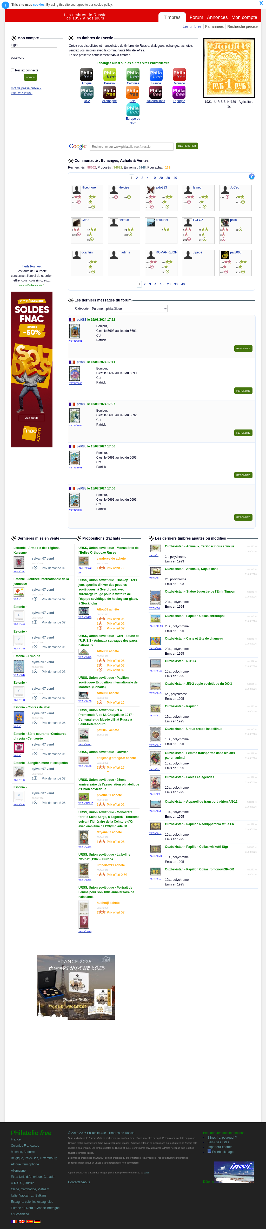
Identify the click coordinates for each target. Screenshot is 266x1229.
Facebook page (221, 1152)
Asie (133, 101)
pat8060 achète (108, 730)
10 (154, 178)
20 (161, 178)
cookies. (39, 4)
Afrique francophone (25, 1164)
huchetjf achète (108, 903)
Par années (214, 26)
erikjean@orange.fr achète (116, 758)
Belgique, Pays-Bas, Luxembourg (34, 1158)
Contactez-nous (79, 1182)
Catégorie (82, 308)
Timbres (172, 17)
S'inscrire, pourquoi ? (222, 1137)
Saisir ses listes (218, 1142)
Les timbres (192, 26)
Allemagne (109, 101)
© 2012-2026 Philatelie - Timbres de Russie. (101, 1133)
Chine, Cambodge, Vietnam (30, 1189)
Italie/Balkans (156, 101)
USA (87, 101)
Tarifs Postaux (31, 266)
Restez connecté (26, 70)
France (156, 83)
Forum (196, 17)
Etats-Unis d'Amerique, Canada (33, 1177)
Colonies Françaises (25, 1145)
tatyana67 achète (109, 832)
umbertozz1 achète (111, 865)
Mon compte (244, 17)
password (17, 57)
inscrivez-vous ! (21, 93)
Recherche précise (242, 26)
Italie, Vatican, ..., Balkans (28, 1195)
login (14, 45)
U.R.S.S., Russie (22, 1183)
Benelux (109, 83)
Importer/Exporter (220, 1147)
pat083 (82, 319)
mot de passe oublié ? (26, 88)
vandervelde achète (111, 558)
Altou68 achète (108, 609)
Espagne (179, 101)
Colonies (133, 83)
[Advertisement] (31, 181)
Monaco (179, 83)
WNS (146, 1172)
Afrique (86, 83)
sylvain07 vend (43, 558)
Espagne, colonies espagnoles (32, 1202)
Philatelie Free (34, 21)
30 (168, 178)
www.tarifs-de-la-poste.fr (31, 285)
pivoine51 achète (109, 795)
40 (175, 178)
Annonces (217, 17)
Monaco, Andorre (23, 1152)
